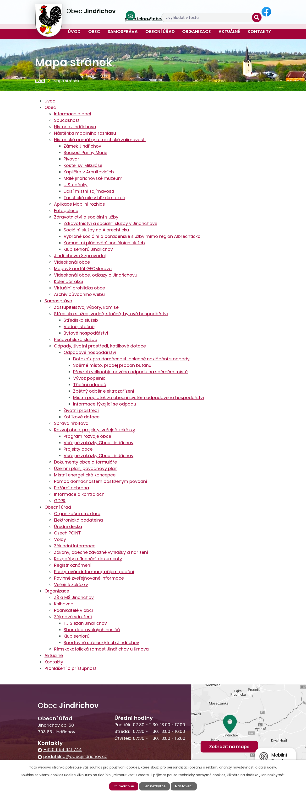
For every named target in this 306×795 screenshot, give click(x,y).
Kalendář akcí (68, 281)
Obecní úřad (160, 31)
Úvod (74, 31)
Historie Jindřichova (75, 127)
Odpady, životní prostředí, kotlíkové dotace (100, 346)
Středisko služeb (81, 320)
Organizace (196, 31)
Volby (60, 539)
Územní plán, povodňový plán (85, 468)
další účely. (267, 767)
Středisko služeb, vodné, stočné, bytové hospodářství (111, 314)
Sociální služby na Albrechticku (96, 230)
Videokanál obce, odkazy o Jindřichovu (95, 275)
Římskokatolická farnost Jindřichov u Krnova (101, 649)
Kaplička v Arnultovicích (89, 172)
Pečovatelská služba (75, 339)
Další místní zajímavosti (89, 191)
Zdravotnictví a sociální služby (86, 217)
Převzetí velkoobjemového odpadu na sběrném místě (130, 372)
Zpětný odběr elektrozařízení (103, 391)
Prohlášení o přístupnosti (71, 668)
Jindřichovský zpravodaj (80, 256)
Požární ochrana (71, 488)
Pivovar (71, 159)
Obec (94, 31)
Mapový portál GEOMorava (83, 269)
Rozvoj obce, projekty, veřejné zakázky (94, 430)
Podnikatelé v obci (73, 610)
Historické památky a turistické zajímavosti (100, 140)
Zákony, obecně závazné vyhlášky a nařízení (101, 552)
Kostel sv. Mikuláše (83, 165)
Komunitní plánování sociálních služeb (104, 243)
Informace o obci (72, 114)
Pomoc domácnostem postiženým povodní (100, 481)
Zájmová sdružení (73, 617)
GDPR (60, 501)
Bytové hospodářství (86, 333)
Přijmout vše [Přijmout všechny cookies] (123, 786)
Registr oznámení (72, 565)
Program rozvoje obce (87, 436)
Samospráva (123, 31)
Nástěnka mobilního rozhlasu (85, 133)
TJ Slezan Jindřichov (85, 623)
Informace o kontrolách (79, 494)
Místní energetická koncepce (84, 475)
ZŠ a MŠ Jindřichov (74, 597)
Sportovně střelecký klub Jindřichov (101, 643)
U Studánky (75, 185)
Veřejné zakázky (71, 584)
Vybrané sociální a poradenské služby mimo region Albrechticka (132, 236)
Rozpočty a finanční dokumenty (88, 559)
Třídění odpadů (89, 385)
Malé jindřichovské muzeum (93, 178)
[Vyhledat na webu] (232, 12)
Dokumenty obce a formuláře (85, 462)
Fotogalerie (66, 210)
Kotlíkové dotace (81, 417)
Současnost (67, 120)
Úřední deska (68, 526)
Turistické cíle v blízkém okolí (94, 198)
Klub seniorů (77, 636)
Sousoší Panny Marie (85, 152)
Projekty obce (78, 449)
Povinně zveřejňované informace (89, 578)
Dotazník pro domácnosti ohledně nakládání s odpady (131, 359)
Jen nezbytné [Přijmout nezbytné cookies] (155, 786)
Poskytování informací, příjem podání (94, 572)
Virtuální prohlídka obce (79, 288)
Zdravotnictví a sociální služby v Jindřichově (110, 223)
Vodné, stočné (79, 327)
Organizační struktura (77, 514)
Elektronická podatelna (78, 520)
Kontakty (259, 31)
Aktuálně (229, 31)
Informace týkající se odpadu (104, 404)
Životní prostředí (81, 410)
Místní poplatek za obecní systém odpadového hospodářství (138, 397)
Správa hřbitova (71, 423)
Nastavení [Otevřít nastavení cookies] (185, 786)
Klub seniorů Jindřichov (88, 249)
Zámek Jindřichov (82, 146)
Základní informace (74, 546)
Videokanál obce (72, 262)
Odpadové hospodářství (90, 352)
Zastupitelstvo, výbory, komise (86, 307)
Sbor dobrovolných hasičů (92, 630)
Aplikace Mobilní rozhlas (79, 204)
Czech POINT (67, 533)
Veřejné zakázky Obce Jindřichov (98, 443)
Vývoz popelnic (89, 378)
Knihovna (63, 604)
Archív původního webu (79, 294)
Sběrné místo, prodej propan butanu (112, 365)
